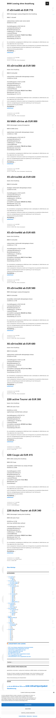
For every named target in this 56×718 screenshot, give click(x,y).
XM (10, 621)
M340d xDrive (15, 601)
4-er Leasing (11, 603)
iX (10, 628)
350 (13, 560)
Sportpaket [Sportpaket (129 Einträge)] (41, 686)
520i (12, 614)
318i (12, 588)
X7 (10, 638)
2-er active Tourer (18, 448)
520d (13, 611)
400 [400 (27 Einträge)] (14, 686)
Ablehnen (28, 709)
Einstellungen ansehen (28, 713)
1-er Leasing (11, 576)
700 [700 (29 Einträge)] (20, 686)
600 (13, 115)
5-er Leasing (11, 608)
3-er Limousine (13, 586)
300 (13, 449)
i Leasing (10, 622)
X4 (10, 634)
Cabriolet (12, 604)
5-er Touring (12, 612)
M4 (10, 618)
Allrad (18, 60)
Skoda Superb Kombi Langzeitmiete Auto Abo (18, 648)
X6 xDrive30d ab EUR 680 (21, 343)
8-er (9, 616)
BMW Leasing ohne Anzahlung (20, 3)
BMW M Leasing (11, 617)
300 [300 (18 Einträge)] (9, 686)
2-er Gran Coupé (13, 583)
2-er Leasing (11, 580)
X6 (14, 170)
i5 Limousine (13, 624)
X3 (10, 633)
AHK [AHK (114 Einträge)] (27, 686)
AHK (15, 60)
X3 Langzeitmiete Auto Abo (14, 652)
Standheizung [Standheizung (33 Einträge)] (11, 688)
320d (13, 590)
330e (13, 599)
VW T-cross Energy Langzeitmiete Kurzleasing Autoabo (20, 647)
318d (13, 587)
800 (13, 171)
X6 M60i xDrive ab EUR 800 (22, 121)
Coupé (15, 503)
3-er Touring (12, 593)
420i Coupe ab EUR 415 (20, 454)
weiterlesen (10, 52)
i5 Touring (12, 625)
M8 (10, 620)
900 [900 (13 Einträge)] (24, 686)
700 (13, 60)
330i (12, 592)
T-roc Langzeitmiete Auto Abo (15, 655)
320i (12, 591)
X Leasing (10, 629)
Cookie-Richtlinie (22, 716)
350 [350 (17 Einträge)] (11, 686)
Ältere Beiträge (11, 567)
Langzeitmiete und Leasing (17, 644)
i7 (14, 58)
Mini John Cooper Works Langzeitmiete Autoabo (19, 653)
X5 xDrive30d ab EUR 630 (21, 176)
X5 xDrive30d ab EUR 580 (21, 65)
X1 (10, 630)
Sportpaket (22, 60)
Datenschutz (29, 716)
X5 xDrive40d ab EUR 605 (21, 232)
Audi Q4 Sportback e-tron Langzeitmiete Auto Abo (19, 656)
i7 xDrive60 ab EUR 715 (20, 10)
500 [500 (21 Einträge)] (16, 686)
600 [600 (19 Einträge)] (18, 686)
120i (12, 579)
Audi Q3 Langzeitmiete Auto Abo (15, 651)
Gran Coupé (12, 607)
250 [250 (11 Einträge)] (7, 686)
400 (13, 505)
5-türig (11, 578)
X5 (14, 114)
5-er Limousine (13, 609)
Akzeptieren (28, 705)
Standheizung (29, 171)
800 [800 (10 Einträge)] (22, 686)
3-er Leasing (11, 584)
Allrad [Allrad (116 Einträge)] (33, 686)
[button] (54, 692)
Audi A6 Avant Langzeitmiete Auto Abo (17, 650)
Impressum (35, 716)
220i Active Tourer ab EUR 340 (24, 510)
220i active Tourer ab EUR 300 (24, 399)
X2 (10, 632)
